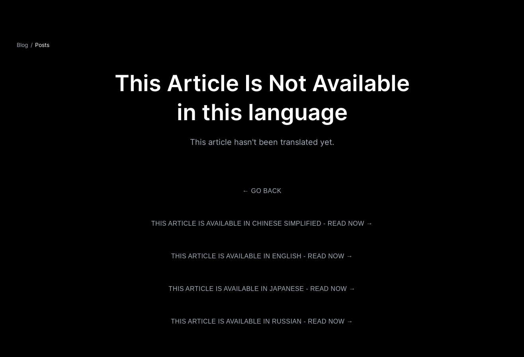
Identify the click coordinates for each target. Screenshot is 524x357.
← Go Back (262, 190)
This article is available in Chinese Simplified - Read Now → (262, 223)
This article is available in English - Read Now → (262, 256)
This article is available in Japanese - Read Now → (261, 288)
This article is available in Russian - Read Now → (262, 321)
